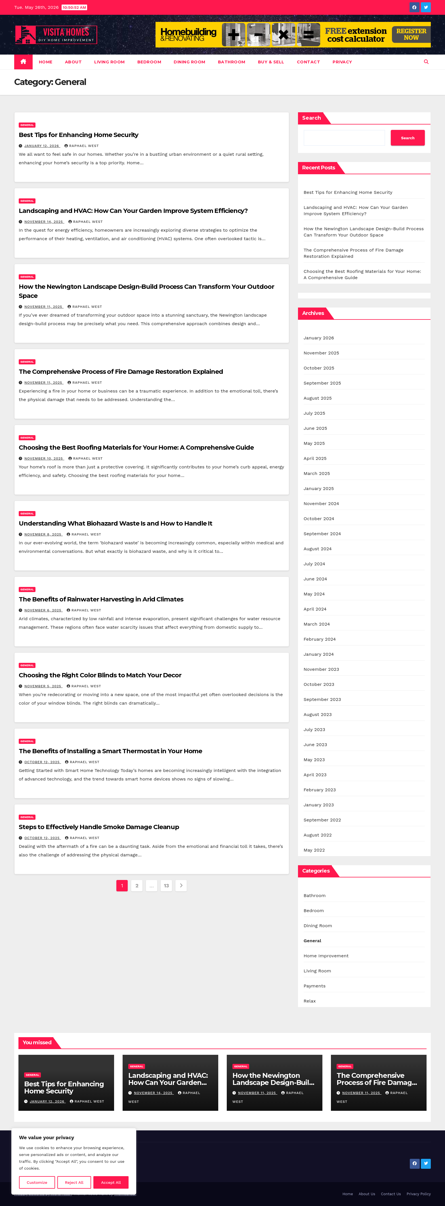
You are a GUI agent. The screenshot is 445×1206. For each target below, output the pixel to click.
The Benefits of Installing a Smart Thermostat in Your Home (110, 751)
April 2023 (315, 774)
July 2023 (314, 729)
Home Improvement (326, 955)
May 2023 (314, 759)
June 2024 (315, 579)
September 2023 (322, 699)
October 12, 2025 (42, 762)
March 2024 (317, 624)
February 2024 (320, 639)
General (27, 124)
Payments (315, 986)
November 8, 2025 (43, 534)
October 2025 (319, 368)
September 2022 (322, 820)
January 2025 (319, 488)
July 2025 (314, 413)
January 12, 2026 (42, 146)
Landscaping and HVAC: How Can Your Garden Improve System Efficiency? (133, 211)
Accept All (111, 1182)
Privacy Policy (419, 1194)
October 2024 (319, 518)
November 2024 (321, 503)
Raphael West (81, 146)
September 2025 (322, 383)
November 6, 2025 (43, 610)
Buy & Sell (271, 62)
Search (311, 118)
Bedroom (149, 62)
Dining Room (189, 62)
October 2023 (319, 684)
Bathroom (231, 62)
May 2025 (314, 443)
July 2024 (314, 563)
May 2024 (314, 594)
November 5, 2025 (43, 686)
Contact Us (391, 1194)
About (73, 62)
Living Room (109, 62)
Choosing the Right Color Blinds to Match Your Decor (100, 675)
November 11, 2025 (44, 307)
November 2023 (321, 669)
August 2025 (318, 398)
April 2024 (315, 609)
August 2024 (318, 548)
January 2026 (319, 338)
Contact (308, 62)
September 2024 (322, 533)
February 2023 (320, 789)
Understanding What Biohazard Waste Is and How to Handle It (115, 523)
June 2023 (315, 744)
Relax (310, 1001)
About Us (367, 1194)
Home (46, 62)
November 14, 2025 (44, 222)
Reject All (74, 1182)
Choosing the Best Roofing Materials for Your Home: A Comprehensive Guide (136, 447)
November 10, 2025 (44, 458)
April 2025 (315, 458)
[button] (426, 62)
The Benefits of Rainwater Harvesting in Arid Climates (101, 599)
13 (166, 886)
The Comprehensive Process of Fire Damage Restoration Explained (121, 371)
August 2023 (318, 714)
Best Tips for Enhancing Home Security (78, 135)
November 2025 (321, 353)
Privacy (342, 62)
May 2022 (314, 850)
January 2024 (319, 654)
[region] (73, 1161)
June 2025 (315, 428)
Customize (37, 1182)
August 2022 (318, 835)
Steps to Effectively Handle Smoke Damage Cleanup (99, 827)
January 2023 (319, 805)
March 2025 (317, 473)
